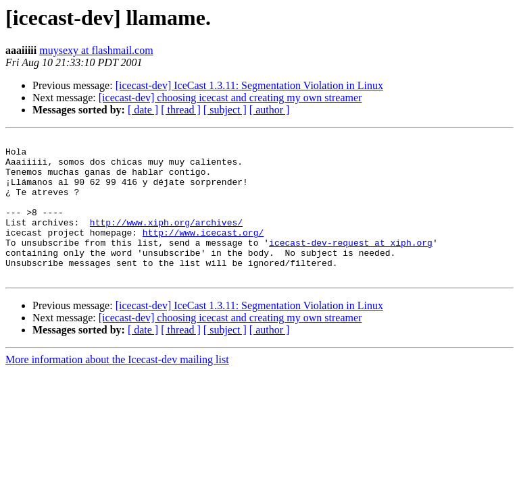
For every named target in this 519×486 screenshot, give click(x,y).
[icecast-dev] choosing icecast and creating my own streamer (230, 97)
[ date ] (143, 109)
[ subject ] (225, 109)
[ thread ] (181, 109)
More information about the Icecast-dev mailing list (117, 388)
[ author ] (269, 109)
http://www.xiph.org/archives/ (166, 240)
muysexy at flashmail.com (96, 50)
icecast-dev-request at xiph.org (350, 265)
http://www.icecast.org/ (203, 252)
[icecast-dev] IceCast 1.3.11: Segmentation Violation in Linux (249, 85)
